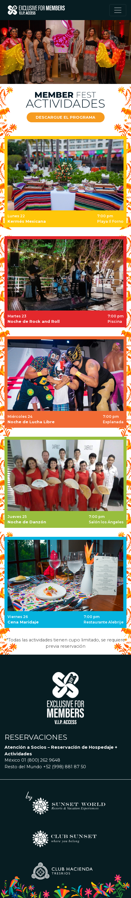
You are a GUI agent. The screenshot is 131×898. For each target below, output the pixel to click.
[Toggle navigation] (117, 10)
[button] (66, 117)
